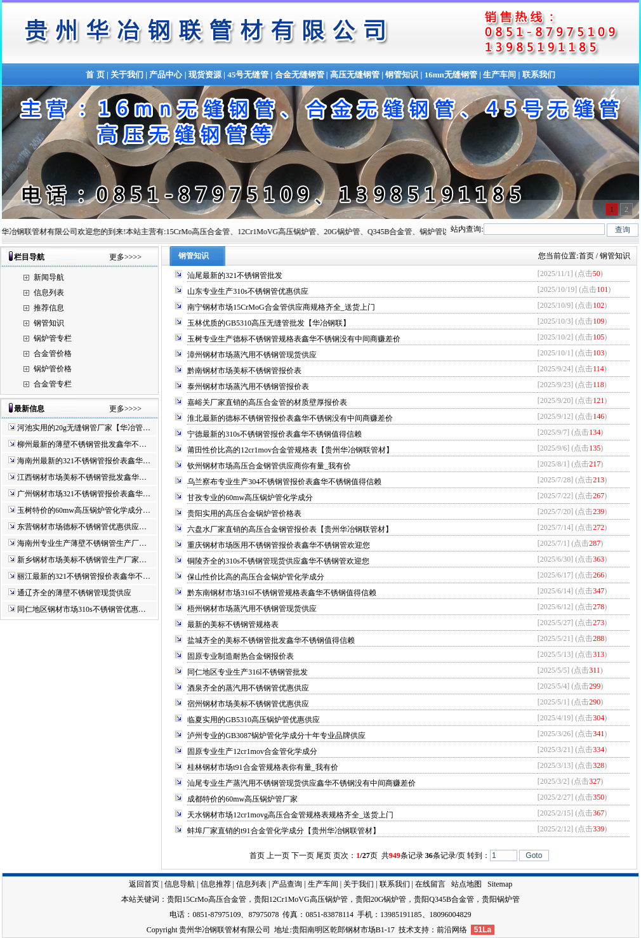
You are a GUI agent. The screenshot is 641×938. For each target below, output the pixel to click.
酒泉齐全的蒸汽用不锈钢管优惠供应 (248, 688)
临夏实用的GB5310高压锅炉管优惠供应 (253, 719)
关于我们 (126, 74)
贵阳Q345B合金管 (444, 899)
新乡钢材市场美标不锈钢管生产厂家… (82, 559)
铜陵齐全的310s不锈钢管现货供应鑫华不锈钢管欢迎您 (278, 561)
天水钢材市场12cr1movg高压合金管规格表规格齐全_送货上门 (290, 814)
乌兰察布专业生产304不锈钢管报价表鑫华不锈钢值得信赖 (284, 481)
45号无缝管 (247, 74)
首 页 (95, 74)
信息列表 (49, 292)
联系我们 (538, 74)
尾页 (323, 855)
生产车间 (499, 74)
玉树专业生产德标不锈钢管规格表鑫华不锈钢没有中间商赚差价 (293, 338)
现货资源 (204, 74)
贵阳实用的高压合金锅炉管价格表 (244, 513)
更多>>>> (125, 257)
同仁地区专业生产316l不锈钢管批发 (247, 672)
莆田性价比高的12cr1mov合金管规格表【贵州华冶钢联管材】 (290, 450)
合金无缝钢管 (299, 74)
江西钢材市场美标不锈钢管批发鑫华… (82, 477)
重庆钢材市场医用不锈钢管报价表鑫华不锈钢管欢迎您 (278, 545)
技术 (406, 929)
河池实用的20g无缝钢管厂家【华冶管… (83, 427)
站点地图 (466, 884)
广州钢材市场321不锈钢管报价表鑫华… (83, 493)
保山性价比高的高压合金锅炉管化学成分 (255, 576)
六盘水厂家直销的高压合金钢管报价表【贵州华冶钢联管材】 (290, 529)
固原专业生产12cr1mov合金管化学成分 (252, 751)
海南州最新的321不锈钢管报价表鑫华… (83, 460)
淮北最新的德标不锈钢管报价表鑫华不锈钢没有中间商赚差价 (290, 418)
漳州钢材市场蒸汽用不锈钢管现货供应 (252, 354)
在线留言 (430, 884)
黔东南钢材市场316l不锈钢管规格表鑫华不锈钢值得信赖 (281, 592)
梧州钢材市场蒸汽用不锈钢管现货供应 (252, 608)
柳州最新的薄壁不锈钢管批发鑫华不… (82, 444)
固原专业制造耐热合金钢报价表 (240, 656)
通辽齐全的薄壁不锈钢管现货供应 (74, 592)
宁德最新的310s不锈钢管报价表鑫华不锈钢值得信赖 (274, 434)
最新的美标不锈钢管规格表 (233, 624)
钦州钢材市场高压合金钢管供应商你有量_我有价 (269, 465)
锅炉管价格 (53, 368)
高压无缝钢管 (355, 74)
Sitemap (499, 884)
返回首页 (144, 884)
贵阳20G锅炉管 (381, 899)
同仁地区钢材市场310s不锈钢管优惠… (81, 609)
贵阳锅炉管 (501, 899)
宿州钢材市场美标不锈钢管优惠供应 (248, 703)
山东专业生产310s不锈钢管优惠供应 (247, 291)
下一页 (302, 855)
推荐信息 (49, 307)
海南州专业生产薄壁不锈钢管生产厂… (82, 543)
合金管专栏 (53, 384)
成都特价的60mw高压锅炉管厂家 (242, 799)
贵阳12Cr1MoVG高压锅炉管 (301, 899)
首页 (586, 255)
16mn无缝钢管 (451, 74)
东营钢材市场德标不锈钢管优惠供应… (82, 526)
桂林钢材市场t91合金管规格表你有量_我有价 (262, 767)
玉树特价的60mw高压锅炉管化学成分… (83, 510)
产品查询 (287, 884)
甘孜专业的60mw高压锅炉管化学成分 (250, 497)
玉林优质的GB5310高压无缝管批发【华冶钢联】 (268, 323)
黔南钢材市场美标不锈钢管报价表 (244, 370)
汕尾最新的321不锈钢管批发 (234, 275)
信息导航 (179, 884)
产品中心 (165, 74)
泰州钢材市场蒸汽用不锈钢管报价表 (248, 386)
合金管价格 (53, 353)
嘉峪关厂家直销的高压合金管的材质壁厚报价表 (267, 402)
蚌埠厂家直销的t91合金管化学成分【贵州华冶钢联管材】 (283, 830)
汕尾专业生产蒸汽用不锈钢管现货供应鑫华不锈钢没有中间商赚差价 (301, 783)
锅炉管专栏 (53, 338)
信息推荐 (216, 884)
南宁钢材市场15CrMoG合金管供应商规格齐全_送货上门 (280, 307)
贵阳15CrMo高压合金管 (206, 899)
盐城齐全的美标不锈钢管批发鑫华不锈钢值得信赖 (271, 640)
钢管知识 (401, 74)
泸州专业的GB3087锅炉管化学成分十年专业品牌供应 (276, 735)
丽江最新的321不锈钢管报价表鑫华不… (83, 576)
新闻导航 (49, 277)
